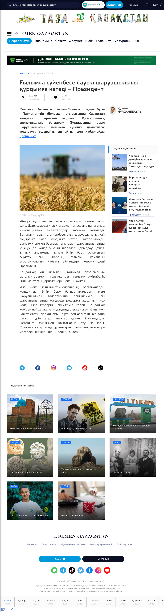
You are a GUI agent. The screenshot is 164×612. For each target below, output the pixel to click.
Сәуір (64, 602)
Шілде (108, 602)
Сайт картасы (124, 544)
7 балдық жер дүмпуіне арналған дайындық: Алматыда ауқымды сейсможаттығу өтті (141, 163)
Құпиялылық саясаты (73, 544)
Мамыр (79, 602)
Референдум (19, 41)
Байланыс (103, 558)
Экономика (43, 41)
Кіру (157, 5)
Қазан (151, 602)
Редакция (31, 544)
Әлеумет (75, 41)
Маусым (93, 602)
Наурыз (50, 602)
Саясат (60, 41)
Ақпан (36, 602)
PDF (136, 41)
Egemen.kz (28, 136)
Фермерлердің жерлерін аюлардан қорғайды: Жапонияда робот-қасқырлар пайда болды (140, 188)
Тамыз (122, 602)
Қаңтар (21, 602)
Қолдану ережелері (101, 544)
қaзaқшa (135, 5)
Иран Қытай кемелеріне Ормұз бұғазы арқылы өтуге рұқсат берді (140, 226)
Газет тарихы (49, 544)
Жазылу (114, 5)
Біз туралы (122, 41)
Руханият (103, 41)
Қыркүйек (137, 602)
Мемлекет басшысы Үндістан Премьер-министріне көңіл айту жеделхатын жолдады (140, 206)
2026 (7, 602)
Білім (89, 41)
